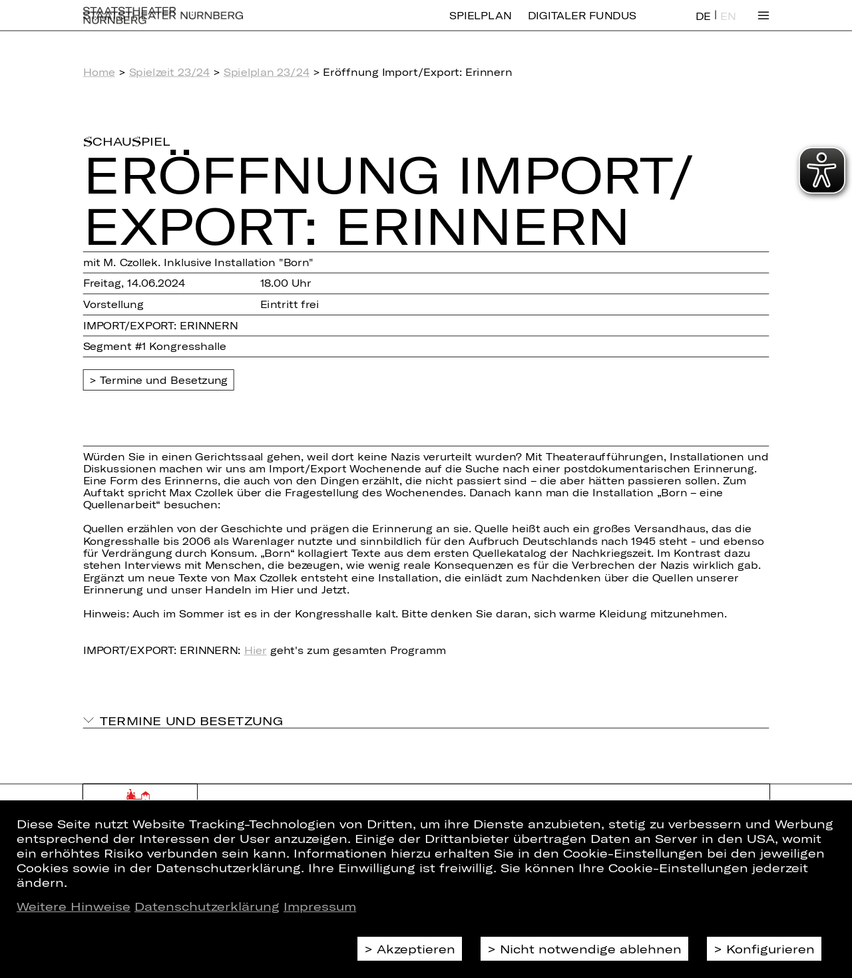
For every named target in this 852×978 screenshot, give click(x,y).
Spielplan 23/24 (267, 72)
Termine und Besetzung (164, 380)
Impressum (320, 906)
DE (703, 26)
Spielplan (480, 25)
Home (99, 72)
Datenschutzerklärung (207, 906)
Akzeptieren (416, 948)
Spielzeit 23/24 (169, 72)
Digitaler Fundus (582, 25)
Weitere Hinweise (73, 906)
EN (728, 26)
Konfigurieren (770, 948)
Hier (255, 650)
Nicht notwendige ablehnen (591, 948)
